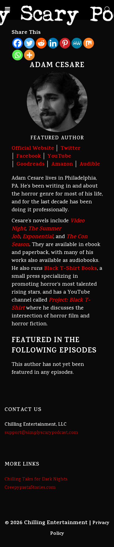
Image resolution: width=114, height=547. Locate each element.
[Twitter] (29, 43)
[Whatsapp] (17, 55)
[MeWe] (76, 43)
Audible (89, 164)
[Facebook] (17, 43)
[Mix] (88, 43)
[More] (29, 55)
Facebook (28, 156)
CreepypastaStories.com (30, 487)
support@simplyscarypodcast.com (41, 433)
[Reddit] (41, 43)
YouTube (59, 156)
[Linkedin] (53, 43)
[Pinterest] (65, 43)
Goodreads (30, 164)
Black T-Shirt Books (70, 269)
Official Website (33, 148)
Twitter (70, 148)
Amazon (62, 164)
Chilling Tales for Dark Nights (36, 479)
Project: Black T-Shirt (51, 304)
